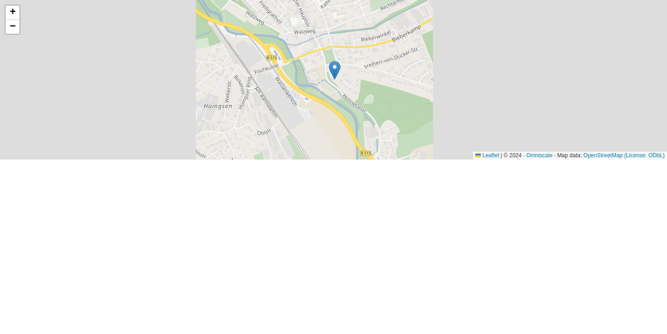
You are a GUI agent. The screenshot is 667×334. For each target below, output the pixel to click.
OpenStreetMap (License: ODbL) (624, 155)
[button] (334, 70)
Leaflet (487, 155)
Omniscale (539, 155)
